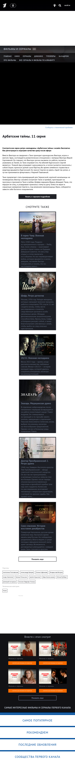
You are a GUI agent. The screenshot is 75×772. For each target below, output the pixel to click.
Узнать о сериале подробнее (37, 196)
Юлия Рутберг (62, 577)
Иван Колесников (48, 577)
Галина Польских (21, 577)
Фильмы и (17, 49)
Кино (5, 591)
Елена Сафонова (41, 572)
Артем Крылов (35, 577)
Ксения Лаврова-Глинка (27, 582)
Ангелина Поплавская (10, 572)
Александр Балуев (27, 572)
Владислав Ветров (56, 572)
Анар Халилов (8, 577)
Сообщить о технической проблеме (59, 127)
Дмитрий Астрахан (9, 582)
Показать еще (37, 559)
